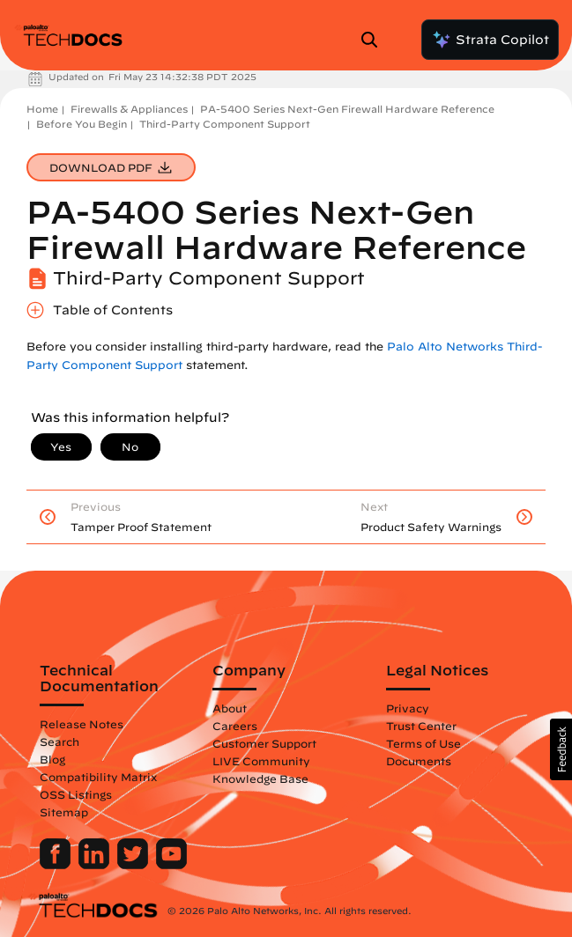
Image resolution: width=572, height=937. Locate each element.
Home (42, 108)
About (229, 708)
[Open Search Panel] (374, 40)
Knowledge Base (260, 778)
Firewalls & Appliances (129, 108)
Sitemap (64, 812)
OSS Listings (76, 794)
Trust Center (421, 725)
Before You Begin (81, 123)
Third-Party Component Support (224, 123)
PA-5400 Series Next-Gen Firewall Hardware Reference (347, 108)
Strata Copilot (490, 39)
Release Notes (81, 724)
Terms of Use (423, 743)
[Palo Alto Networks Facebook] (57, 865)
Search (59, 741)
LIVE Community (261, 761)
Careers (234, 725)
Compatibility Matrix (98, 777)
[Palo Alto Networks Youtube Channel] (171, 865)
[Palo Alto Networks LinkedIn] (95, 865)
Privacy (407, 708)
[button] (561, 749)
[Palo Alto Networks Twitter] (134, 865)
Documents (418, 761)
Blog (52, 759)
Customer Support (264, 743)
